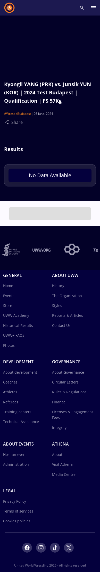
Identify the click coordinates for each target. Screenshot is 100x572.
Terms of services (18, 511)
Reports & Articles (67, 315)
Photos (9, 345)
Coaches (10, 382)
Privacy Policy (14, 501)
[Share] (8, 122)
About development (20, 372)
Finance (58, 402)
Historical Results (18, 325)
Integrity (59, 427)
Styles (57, 305)
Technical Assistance (21, 421)
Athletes (10, 391)
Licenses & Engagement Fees (72, 414)
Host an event (15, 454)
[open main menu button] (93, 8)
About (57, 454)
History (58, 285)
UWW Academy (16, 315)
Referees (10, 402)
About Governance (68, 372)
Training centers (17, 411)
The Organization (67, 295)
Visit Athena (62, 464)
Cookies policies (16, 520)
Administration (16, 464)
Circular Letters (65, 382)
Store (7, 305)
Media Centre (64, 474)
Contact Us (61, 325)
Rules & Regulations (69, 391)
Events (8, 295)
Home (8, 285)
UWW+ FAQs (13, 335)
